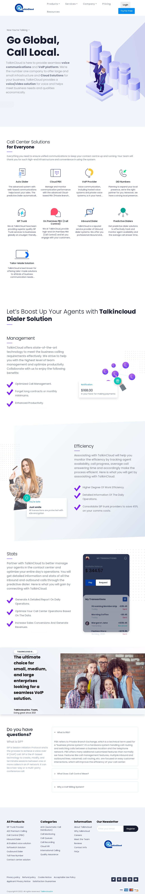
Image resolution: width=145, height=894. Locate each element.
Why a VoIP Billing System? (69, 787)
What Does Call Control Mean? (71, 773)
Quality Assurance (49, 854)
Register (131, 828)
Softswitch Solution (16, 847)
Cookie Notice (45, 877)
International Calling (50, 850)
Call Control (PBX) (15, 835)
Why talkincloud (82, 831)
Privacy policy (13, 877)
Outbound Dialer (15, 851)
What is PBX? (62, 732)
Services (70, 3)
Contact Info (80, 847)
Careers (78, 835)
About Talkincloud (83, 827)
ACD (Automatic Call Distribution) (50, 828)
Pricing (106, 3)
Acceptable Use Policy (64, 877)
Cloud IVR (45, 846)
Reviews (78, 843)
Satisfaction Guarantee (44, 881)
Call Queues (46, 838)
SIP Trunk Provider (15, 827)
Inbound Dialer (14, 839)
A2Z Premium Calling (17, 831)
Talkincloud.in (47, 891)
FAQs (76, 851)
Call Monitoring (47, 834)
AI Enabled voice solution (19, 843)
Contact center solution (18, 859)
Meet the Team (82, 839)
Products (52, 3)
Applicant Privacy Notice (18, 881)
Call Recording (47, 842)
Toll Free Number (15, 855)
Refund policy (29, 877)
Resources (53, 11)
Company (89, 3)
